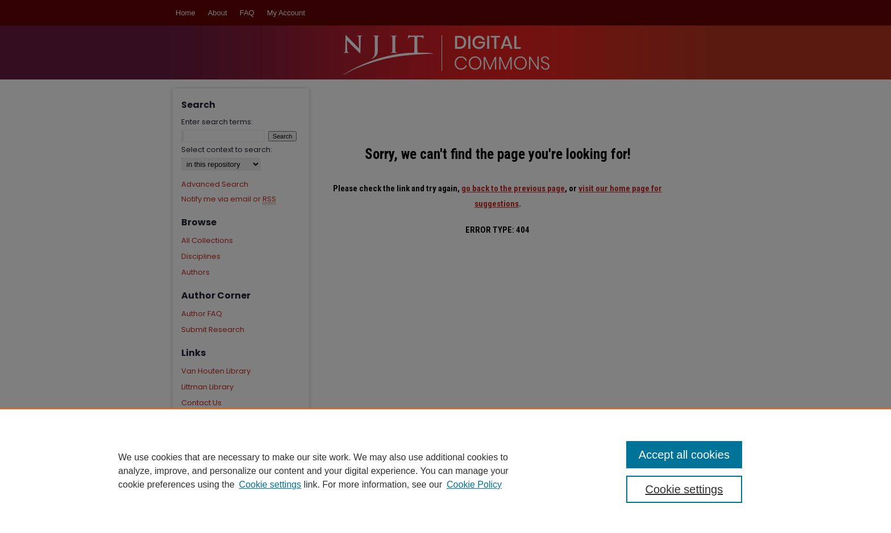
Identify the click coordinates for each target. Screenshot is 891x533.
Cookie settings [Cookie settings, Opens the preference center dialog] (684, 489)
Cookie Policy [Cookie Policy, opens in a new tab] (474, 484)
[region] (445, 470)
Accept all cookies (684, 454)
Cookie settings (270, 484)
